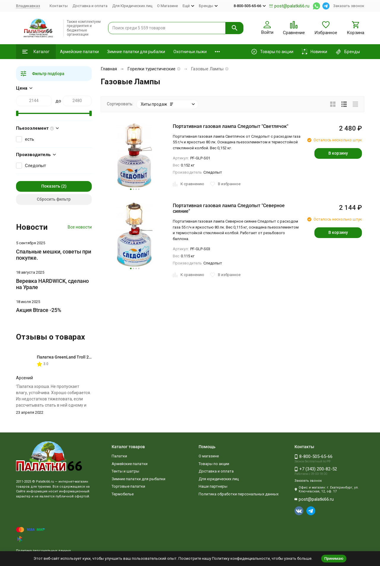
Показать (50, 186)
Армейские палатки (79, 51)
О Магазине (167, 6)
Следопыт (35, 165)
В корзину (338, 153)
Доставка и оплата (89, 6)
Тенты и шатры (125, 471)
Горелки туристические (151, 69)
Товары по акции (214, 464)
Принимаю (333, 558)
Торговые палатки (128, 486)
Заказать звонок (348, 6)
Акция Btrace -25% (38, 310)
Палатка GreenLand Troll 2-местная (72, 357)
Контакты (59, 6)
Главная (109, 69)
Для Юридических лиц (132, 6)
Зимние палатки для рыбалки (136, 51)
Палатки (119, 456)
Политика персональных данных (43, 551)
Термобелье (123, 494)
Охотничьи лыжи (190, 51)
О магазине (209, 456)
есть (29, 139)
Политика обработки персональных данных (238, 494)
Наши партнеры (213, 486)
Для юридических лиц (219, 479)
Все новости (80, 227)
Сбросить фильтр (54, 199)
